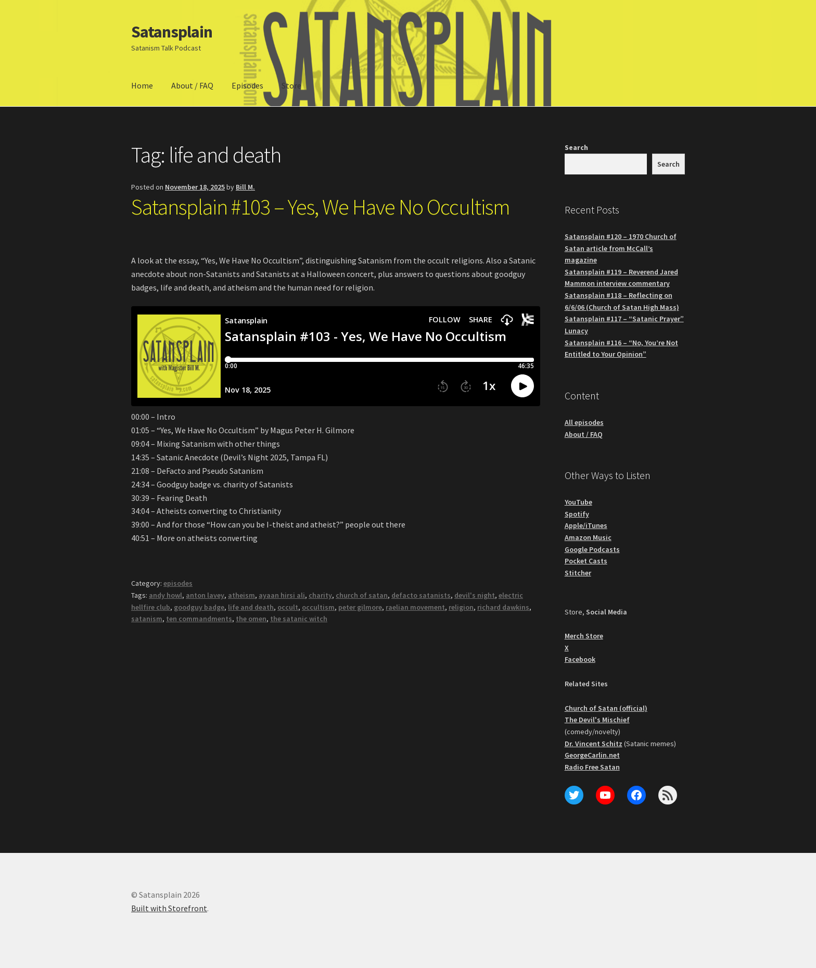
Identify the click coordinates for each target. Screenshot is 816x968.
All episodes (584, 422)
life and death (251, 607)
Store (291, 85)
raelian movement (415, 607)
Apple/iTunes (586, 525)
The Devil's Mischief (597, 719)
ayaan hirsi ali (282, 595)
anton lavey (205, 595)
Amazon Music (588, 537)
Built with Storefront (169, 908)
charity (320, 595)
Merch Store (584, 635)
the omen (251, 618)
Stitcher (578, 572)
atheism (241, 595)
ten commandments (199, 618)
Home (142, 85)
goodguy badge (199, 607)
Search (576, 147)
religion (461, 607)
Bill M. (245, 187)
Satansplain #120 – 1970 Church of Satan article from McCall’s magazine (621, 248)
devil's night (474, 595)
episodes (178, 583)
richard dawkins (503, 607)
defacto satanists (421, 595)
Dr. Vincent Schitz (593, 743)
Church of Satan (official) (606, 708)
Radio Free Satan (592, 767)
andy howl (165, 595)
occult (287, 607)
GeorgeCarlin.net (592, 755)
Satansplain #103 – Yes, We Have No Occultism (320, 206)
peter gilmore (360, 607)
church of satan (362, 595)
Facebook (580, 659)
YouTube (578, 502)
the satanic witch (298, 618)
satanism (146, 618)
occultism (318, 607)
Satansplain (171, 31)
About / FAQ (192, 85)
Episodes (247, 85)
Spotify (577, 514)
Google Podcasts (592, 549)
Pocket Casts (586, 560)
